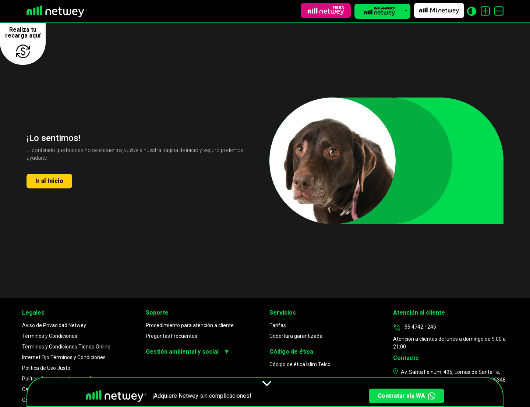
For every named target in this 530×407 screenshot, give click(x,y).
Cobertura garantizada (295, 336)
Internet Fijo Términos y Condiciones (64, 357)
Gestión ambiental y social (188, 351)
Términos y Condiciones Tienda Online (66, 347)
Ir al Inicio (49, 180)
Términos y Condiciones (49, 336)
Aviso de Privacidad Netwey (54, 325)
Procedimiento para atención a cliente (190, 325)
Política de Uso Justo (46, 368)
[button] (382, 11)
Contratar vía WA (406, 396)
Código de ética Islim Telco (300, 364)
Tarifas (277, 325)
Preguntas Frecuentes (171, 336)
